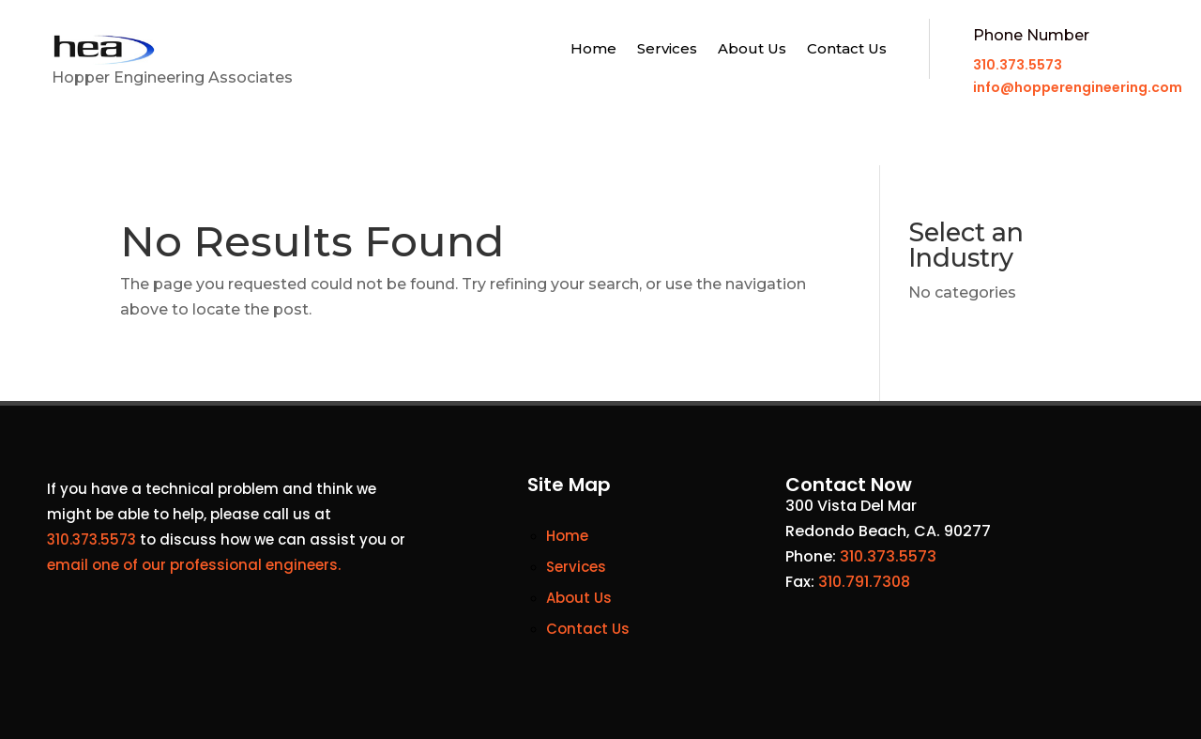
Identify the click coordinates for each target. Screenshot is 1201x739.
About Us (752, 49)
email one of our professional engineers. (194, 565)
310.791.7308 (864, 582)
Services (667, 49)
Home (593, 49)
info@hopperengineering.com (1077, 87)
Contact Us (847, 49)
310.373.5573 (1017, 64)
